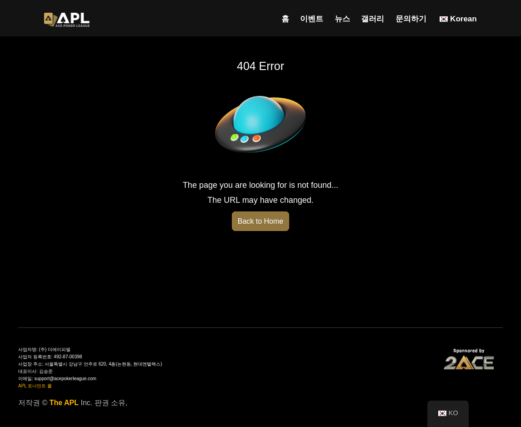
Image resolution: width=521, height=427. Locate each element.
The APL (64, 403)
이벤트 (311, 19)
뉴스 (342, 19)
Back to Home (260, 221)
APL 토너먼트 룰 (35, 385)
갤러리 (372, 19)
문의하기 (411, 19)
